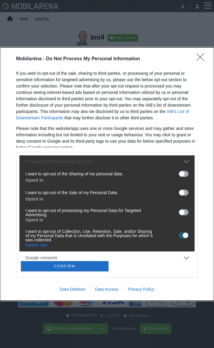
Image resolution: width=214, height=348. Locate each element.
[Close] (202, 58)
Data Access (107, 289)
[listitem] (107, 161)
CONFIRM (65, 266)
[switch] (184, 173)
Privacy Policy (141, 289)
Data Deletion (72, 289)
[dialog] (107, 174)
